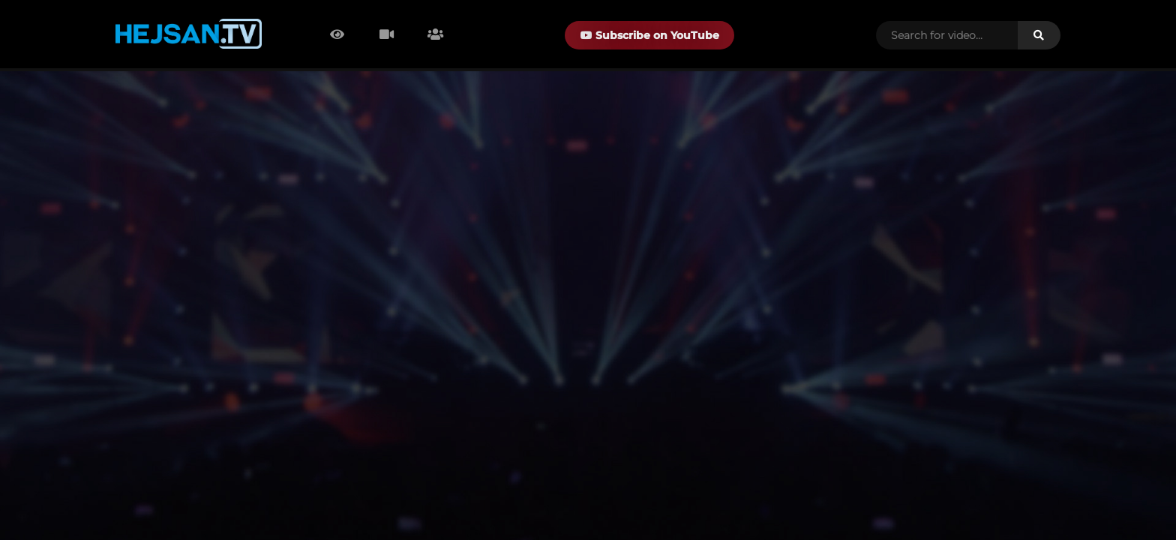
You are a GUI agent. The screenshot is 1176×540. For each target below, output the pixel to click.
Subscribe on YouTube (650, 35)
